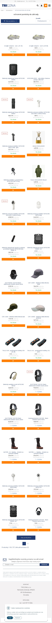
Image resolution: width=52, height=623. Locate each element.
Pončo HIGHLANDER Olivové (39, 180)
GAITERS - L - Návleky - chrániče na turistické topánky (38, 452)
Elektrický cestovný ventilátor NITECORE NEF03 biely (13, 486)
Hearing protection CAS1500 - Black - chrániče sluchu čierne (38, 419)
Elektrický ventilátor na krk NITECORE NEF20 (13, 385)
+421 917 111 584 (32, 1)
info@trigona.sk (21, 1)
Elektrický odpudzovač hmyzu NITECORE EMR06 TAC (13, 520)
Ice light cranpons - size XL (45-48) (38, 46)
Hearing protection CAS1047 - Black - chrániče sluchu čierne (38, 520)
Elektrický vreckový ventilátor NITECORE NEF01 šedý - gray (13, 146)
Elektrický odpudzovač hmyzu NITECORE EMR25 (13, 113)
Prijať (10, 617)
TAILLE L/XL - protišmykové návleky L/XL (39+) (38, 351)
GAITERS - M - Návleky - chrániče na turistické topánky (13, 452)
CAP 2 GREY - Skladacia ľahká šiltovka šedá (38, 283)
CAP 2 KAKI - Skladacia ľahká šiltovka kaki (13, 316)
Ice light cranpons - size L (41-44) (13, 46)
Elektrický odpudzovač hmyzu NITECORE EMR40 (13, 79)
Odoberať (44, 564)
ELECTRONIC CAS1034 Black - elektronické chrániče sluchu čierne (13, 283)
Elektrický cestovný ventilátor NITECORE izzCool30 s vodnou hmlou (13, 214)
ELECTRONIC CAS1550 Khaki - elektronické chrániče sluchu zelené (13, 419)
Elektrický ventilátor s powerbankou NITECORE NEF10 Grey (13, 180)
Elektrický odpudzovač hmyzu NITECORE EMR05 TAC (38, 248)
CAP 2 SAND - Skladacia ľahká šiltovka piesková (38, 317)
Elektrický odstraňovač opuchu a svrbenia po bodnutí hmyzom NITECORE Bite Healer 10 (13, 249)
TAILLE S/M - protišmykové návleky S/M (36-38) (13, 351)
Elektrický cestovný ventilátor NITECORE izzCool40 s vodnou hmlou (38, 113)
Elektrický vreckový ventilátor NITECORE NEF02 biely (38, 214)
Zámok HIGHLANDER (39, 146)
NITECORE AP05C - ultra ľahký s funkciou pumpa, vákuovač (38, 79)
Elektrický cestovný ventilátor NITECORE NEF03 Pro (38, 486)
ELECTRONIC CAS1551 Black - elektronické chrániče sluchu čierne (38, 385)
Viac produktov (26, 537)
